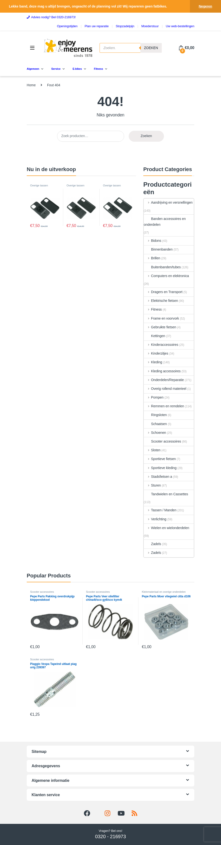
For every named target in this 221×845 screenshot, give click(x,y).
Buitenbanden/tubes (162, 267)
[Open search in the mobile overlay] (131, 48)
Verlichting (155, 519)
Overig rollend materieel (165, 389)
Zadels (152, 544)
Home (31, 85)
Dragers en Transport (163, 292)
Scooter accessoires (162, 441)
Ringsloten (155, 415)
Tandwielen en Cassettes (166, 494)
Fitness (153, 309)
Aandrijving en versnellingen (168, 202)
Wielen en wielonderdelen (166, 528)
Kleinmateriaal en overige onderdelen (164, 591)
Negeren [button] (205, 6)
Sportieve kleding (160, 468)
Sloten (152, 450)
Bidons (152, 241)
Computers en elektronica (166, 276)
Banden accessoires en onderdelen (165, 221)
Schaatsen (155, 424)
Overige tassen (39, 185)
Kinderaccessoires (161, 345)
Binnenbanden (158, 249)
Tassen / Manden (160, 510)
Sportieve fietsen (160, 459)
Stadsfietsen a (158, 477)
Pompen (153, 397)
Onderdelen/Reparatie (164, 380)
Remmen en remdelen (164, 406)
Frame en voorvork (161, 318)
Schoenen (155, 433)
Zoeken (146, 136)
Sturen (152, 485)
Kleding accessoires (162, 371)
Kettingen (154, 336)
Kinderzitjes (156, 353)
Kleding (153, 362)
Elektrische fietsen (161, 301)
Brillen (152, 258)
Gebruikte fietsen (160, 327)
